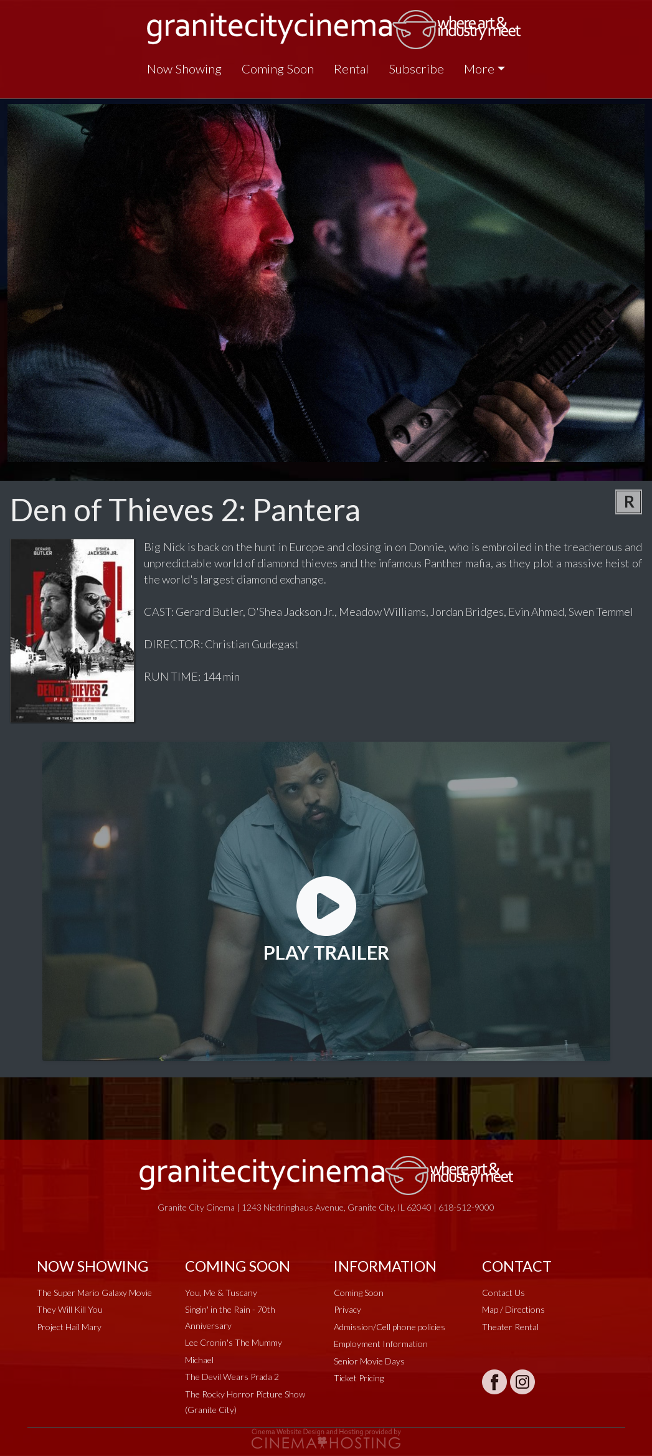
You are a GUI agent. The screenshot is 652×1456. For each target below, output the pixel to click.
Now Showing (184, 68)
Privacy (347, 1309)
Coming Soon (278, 68)
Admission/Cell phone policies (389, 1326)
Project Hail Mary (69, 1326)
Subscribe (416, 68)
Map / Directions (513, 1309)
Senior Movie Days (369, 1361)
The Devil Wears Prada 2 (232, 1376)
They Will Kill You (70, 1309)
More (479, 68)
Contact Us (503, 1292)
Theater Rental (510, 1326)
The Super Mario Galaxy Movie (94, 1292)
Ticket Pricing (359, 1378)
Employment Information (381, 1343)
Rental (351, 68)
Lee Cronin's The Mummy (233, 1342)
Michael (199, 1359)
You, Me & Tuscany (221, 1292)
